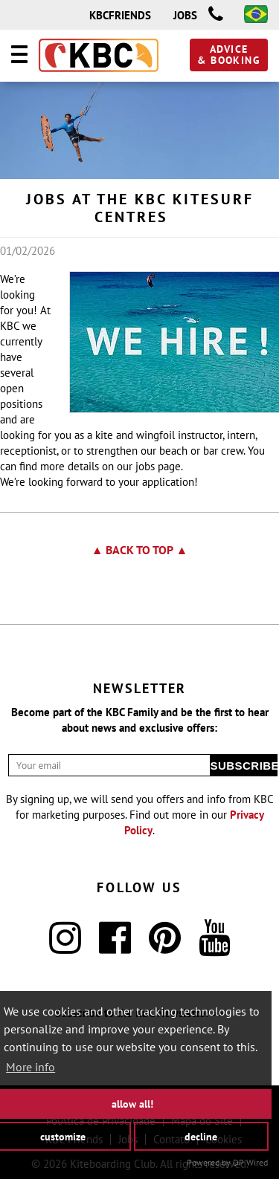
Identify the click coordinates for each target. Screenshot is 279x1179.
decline (201, 1135)
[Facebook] (115, 947)
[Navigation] (19, 56)
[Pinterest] (164, 947)
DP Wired (250, 1162)
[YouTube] (214, 947)
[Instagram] (65, 947)
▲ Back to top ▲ (140, 549)
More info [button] (30, 1066)
